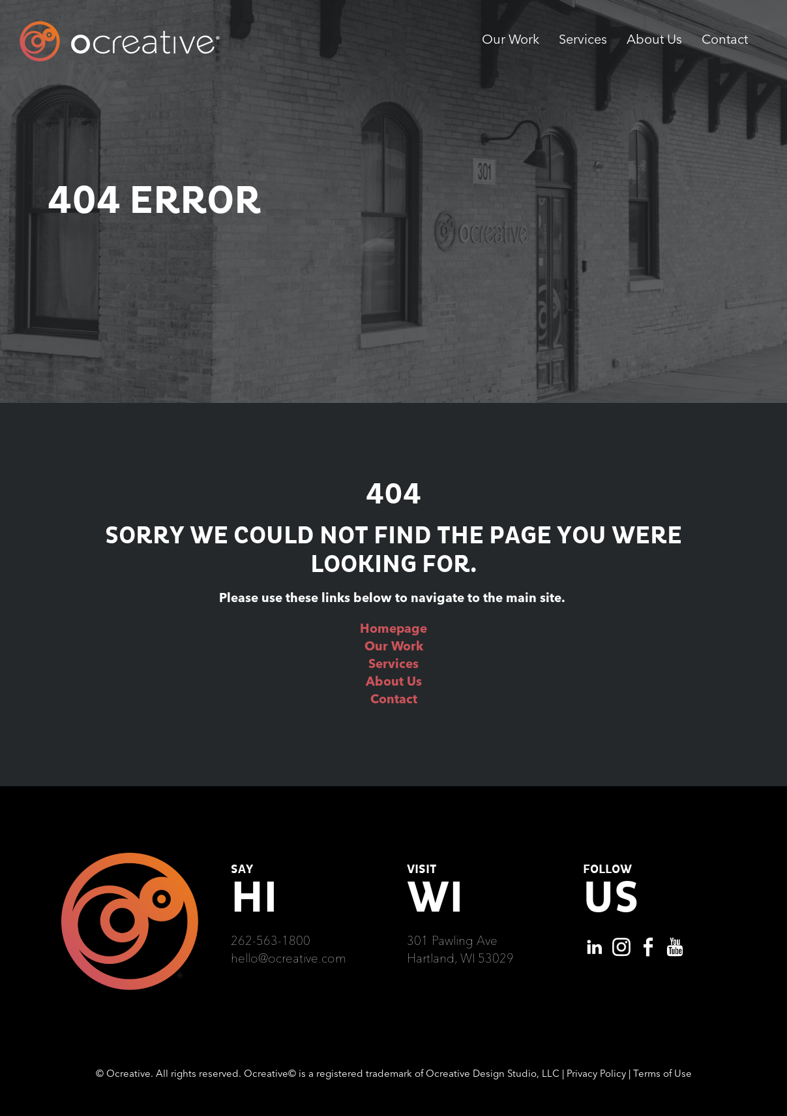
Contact (393, 699)
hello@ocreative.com (288, 958)
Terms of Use (662, 1073)
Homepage (393, 628)
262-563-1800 (270, 940)
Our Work (393, 646)
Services (393, 663)
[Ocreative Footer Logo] (130, 857)
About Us (394, 681)
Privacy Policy (596, 1073)
